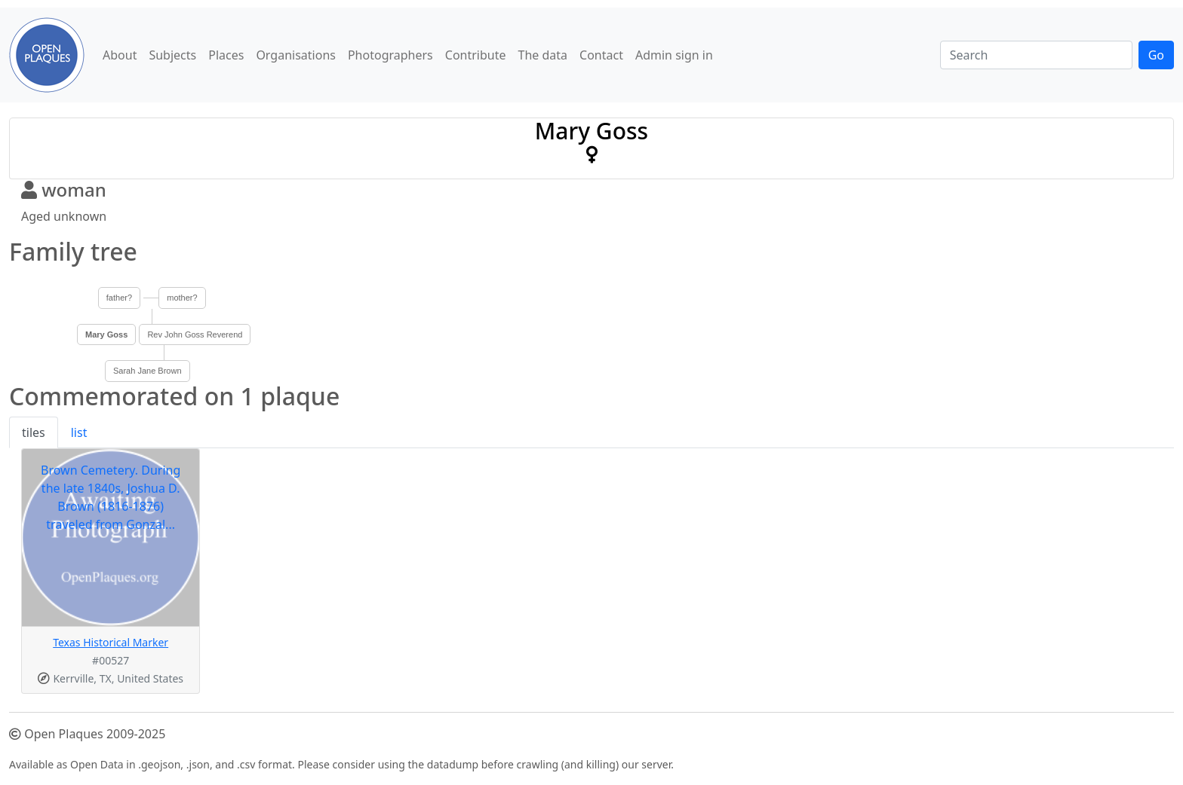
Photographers (390, 55)
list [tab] (79, 432)
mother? (182, 297)
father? (119, 297)
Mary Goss (106, 334)
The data (543, 55)
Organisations (296, 55)
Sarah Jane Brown (147, 370)
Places (226, 55)
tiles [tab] (33, 432)
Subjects (172, 55)
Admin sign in (674, 55)
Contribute (475, 55)
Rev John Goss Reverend (194, 334)
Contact (601, 55)
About (120, 55)
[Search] (1036, 55)
